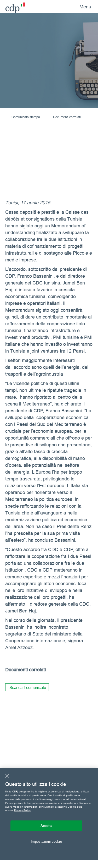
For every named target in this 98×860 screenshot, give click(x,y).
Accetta (47, 826)
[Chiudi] (7, 775)
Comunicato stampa (25, 117)
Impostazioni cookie (46, 841)
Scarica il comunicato (27, 687)
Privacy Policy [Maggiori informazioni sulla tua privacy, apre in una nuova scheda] (22, 810)
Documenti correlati (67, 117)
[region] (49, 814)
